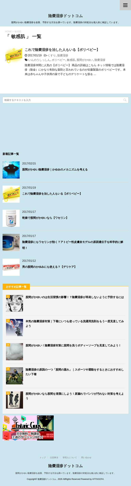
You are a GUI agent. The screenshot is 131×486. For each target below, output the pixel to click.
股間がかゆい (85, 59)
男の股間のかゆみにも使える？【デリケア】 (49, 266)
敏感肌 (71, 59)
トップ (43, 457)
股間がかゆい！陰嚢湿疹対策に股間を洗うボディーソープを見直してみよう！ (73, 345)
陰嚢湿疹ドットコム (65, 16)
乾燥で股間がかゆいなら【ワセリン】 (45, 217)
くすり (52, 55)
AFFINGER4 (98, 479)
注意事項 (54, 457)
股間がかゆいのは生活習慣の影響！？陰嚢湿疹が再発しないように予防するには (75, 297)
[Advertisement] (28, 126)
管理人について (70, 457)
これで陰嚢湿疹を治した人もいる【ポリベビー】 (62, 50)
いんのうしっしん (39, 59)
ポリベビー (58, 59)
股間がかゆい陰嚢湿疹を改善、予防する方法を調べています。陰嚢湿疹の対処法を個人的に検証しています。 (65, 473)
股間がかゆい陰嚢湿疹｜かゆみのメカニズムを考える (55, 169)
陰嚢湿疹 (62, 55)
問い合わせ (86, 457)
